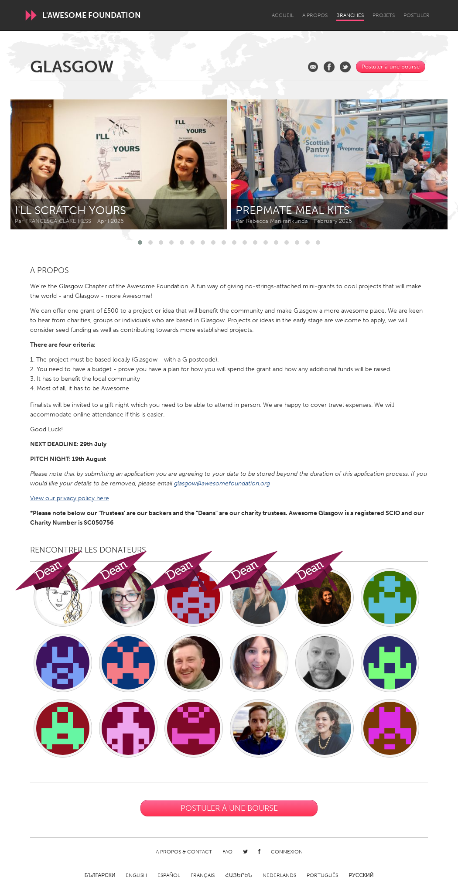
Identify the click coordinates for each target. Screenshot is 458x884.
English (136, 875)
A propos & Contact (184, 852)
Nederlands (279, 875)
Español (168, 875)
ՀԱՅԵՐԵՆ (238, 875)
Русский (361, 875)
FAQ (227, 852)
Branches (350, 15)
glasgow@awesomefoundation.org (222, 483)
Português (322, 875)
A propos (315, 15)
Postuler (416, 15)
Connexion (287, 852)
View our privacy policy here (69, 498)
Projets (384, 15)
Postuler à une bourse (391, 66)
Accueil (283, 15)
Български (100, 875)
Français (203, 875)
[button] (140, 242)
